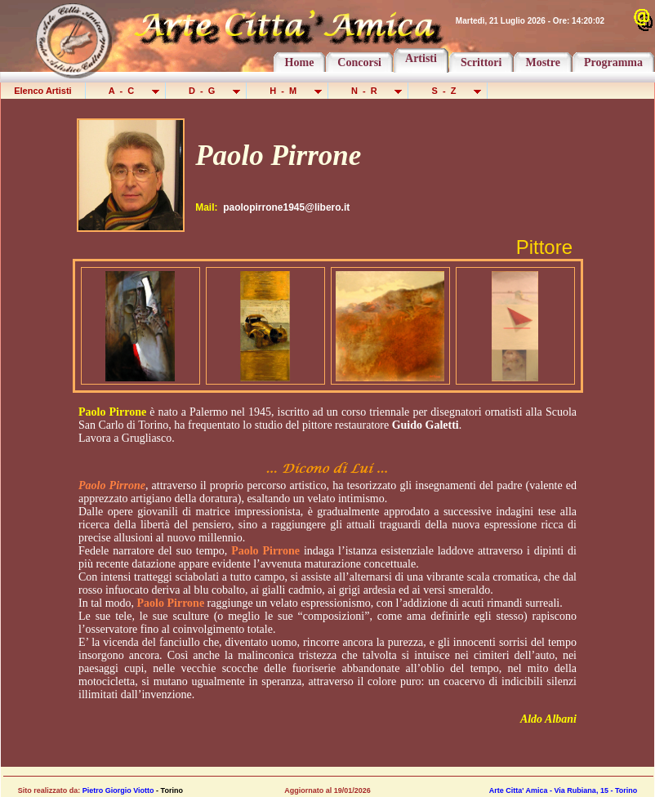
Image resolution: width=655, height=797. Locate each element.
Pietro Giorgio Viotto (118, 790)
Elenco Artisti (43, 91)
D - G (207, 91)
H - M (288, 91)
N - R (369, 91)
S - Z (449, 91)
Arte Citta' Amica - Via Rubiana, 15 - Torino (563, 790)
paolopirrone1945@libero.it (286, 207)
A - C (126, 91)
